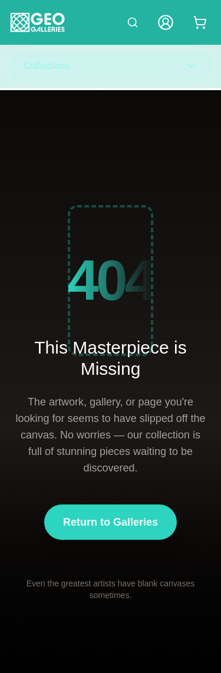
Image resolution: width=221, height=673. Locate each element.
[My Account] (166, 22)
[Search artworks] (132, 22)
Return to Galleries (110, 522)
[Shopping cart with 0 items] (200, 22)
